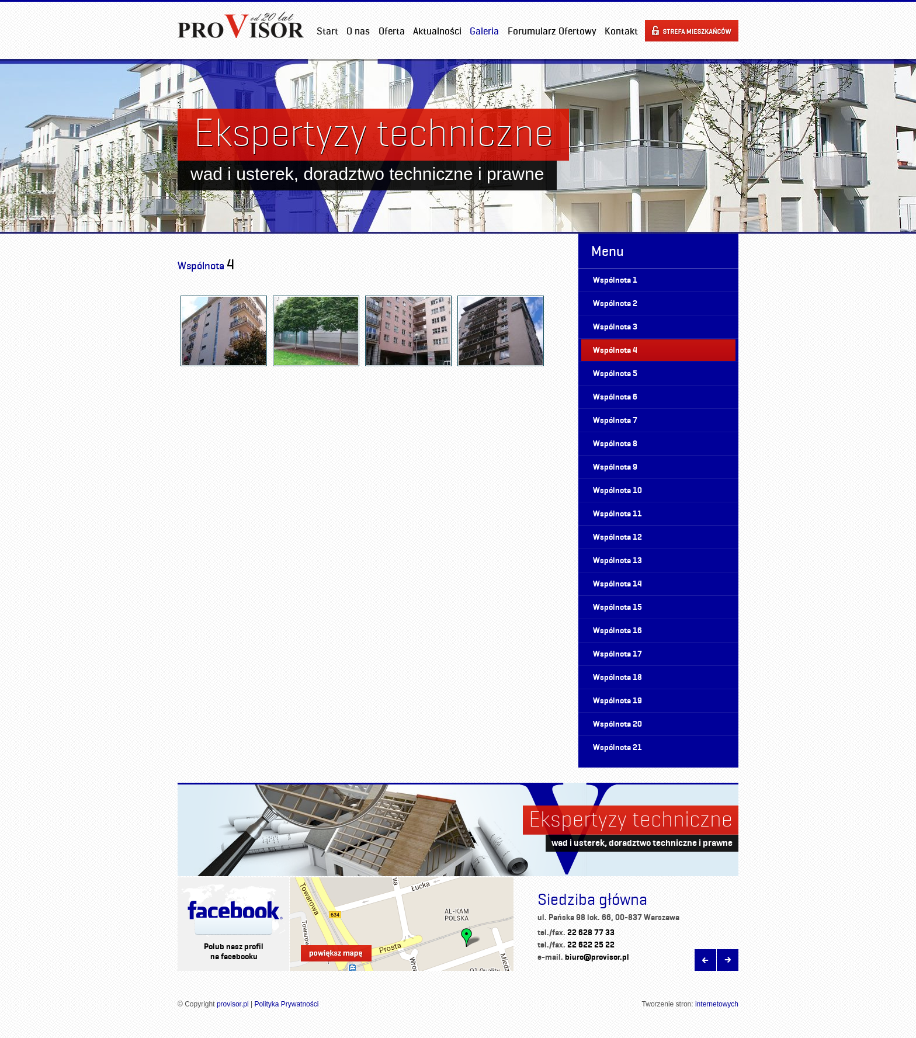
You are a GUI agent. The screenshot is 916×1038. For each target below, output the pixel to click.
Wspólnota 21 (617, 747)
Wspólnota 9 (615, 467)
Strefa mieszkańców (691, 30)
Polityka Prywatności (286, 1004)
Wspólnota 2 (615, 303)
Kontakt (621, 31)
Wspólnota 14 (617, 584)
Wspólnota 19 (617, 701)
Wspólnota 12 (617, 537)
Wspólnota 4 (615, 350)
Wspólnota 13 (617, 560)
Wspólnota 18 (617, 677)
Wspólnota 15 (617, 607)
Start (327, 31)
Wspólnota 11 (617, 514)
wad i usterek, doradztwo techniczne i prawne (642, 842)
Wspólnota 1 (615, 280)
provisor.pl (233, 1004)
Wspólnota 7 (615, 420)
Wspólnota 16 (617, 631)
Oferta (392, 31)
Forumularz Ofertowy (552, 31)
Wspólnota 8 (615, 444)
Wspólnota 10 (617, 490)
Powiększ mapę (336, 953)
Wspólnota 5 (615, 374)
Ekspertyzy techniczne (631, 819)
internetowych (716, 1004)
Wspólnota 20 (617, 724)
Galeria (484, 31)
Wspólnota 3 (615, 327)
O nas (358, 31)
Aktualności (437, 31)
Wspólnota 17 (617, 654)
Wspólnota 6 (615, 397)
